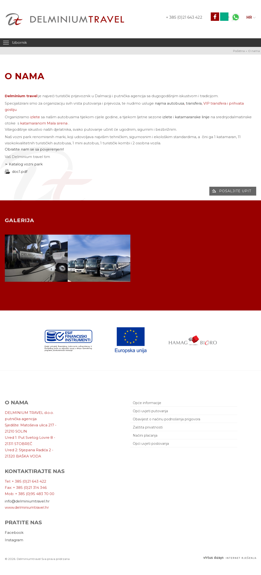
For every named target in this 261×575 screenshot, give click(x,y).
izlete (167, 117)
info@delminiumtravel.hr (27, 501)
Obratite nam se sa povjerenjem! (34, 149)
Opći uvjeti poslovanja (151, 443)
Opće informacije (147, 403)
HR (249, 17)
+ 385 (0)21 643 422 (184, 17)
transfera (194, 103)
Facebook (14, 532)
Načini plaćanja (145, 435)
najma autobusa (169, 103)
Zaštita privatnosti (148, 427)
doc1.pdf (19, 171)
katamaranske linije (192, 117)
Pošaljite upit (235, 191)
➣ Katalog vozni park (24, 164)
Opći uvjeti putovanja (150, 411)
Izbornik (14, 42)
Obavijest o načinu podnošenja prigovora (166, 419)
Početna (239, 51)
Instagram (14, 540)
